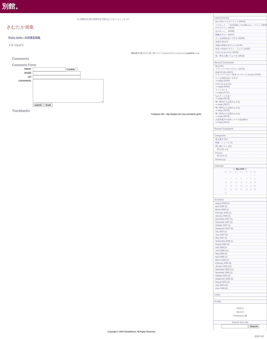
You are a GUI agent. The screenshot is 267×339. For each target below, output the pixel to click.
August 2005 (221, 282)
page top (259, 336)
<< (234, 169)
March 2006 (220, 260)
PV (216, 153)
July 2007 (219, 231)
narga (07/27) (223, 92)
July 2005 (219, 285)
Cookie (70, 69)
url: (30, 76)
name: (28, 68)
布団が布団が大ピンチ (225, 45)
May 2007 (219, 238)
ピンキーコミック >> (118, 19)
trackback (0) (180, 53)
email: (28, 72)
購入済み (221, 149)
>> (246, 169)
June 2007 (220, 235)
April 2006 (219, 257)
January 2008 (221, 216)
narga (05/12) (223, 122)
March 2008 (220, 209)
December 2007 (222, 219)
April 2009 (219, 206)
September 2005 (222, 279)
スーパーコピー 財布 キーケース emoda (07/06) (239, 74)
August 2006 (221, 244)
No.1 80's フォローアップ (226, 21)
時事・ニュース (222, 143)
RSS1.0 (240, 308)
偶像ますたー (221, 35)
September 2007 (222, 228)
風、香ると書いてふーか (226, 56)
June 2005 (220, 288)
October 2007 (221, 225)
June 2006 (220, 250)
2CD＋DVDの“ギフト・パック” (229, 49)
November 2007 (222, 222)
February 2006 (221, 263)
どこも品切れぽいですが (226, 38)
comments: (25, 80)
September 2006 (222, 241)
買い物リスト (155, 53)
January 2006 (221, 266)
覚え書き (219, 139)
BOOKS (218, 159)
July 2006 (219, 247)
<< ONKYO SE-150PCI (88, 19)
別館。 (12, 6)
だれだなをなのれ (223, 52)
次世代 (218, 42)
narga (197, 53)
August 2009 (221, 203)
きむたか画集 (20, 26)
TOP (104, 19)
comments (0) (167, 53)
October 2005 (221, 276)
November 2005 (222, 272)
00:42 (145, 53)
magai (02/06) (223, 80)
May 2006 (219, 253)
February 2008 (221, 213)
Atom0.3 (240, 312)
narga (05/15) (223, 110)
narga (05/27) (223, 104)
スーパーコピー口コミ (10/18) (231, 69)
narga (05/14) (223, 116)
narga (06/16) (223, 98)
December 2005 (222, 269)
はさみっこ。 (221, 31)
